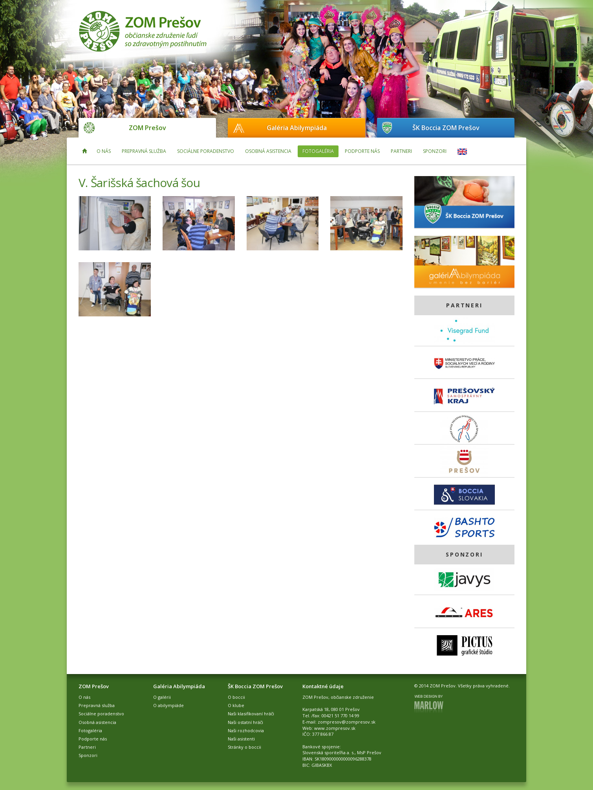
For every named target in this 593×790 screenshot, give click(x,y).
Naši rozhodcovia (246, 730)
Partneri (401, 151)
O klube (236, 705)
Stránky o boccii (244, 747)
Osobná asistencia (268, 151)
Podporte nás (362, 151)
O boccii (236, 697)
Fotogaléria (318, 151)
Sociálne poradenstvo (205, 151)
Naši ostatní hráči (245, 722)
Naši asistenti (241, 739)
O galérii (162, 697)
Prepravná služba (144, 151)
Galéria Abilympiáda (297, 127)
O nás (104, 151)
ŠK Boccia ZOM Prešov (446, 127)
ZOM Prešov (147, 127)
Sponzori (435, 151)
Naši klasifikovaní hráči (251, 714)
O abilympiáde (168, 705)
